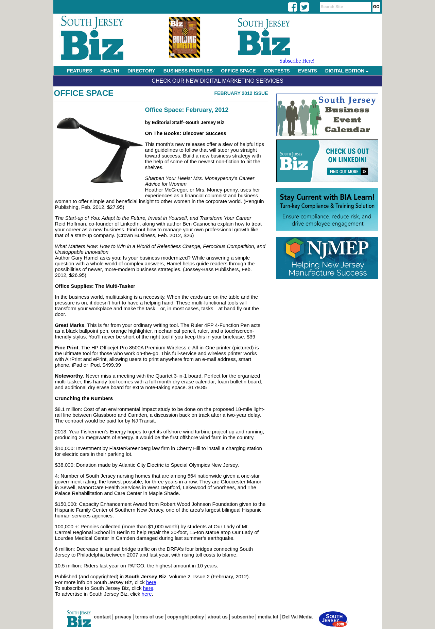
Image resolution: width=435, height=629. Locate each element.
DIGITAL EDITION (347, 70)
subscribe (242, 616)
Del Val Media (297, 616)
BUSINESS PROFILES (188, 70)
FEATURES (79, 70)
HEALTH (109, 70)
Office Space (84, 93)
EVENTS (307, 70)
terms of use (149, 616)
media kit (268, 616)
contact (102, 616)
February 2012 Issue (241, 93)
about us (218, 616)
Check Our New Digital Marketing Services (217, 81)
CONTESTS (277, 70)
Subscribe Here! (297, 61)
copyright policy (185, 616)
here (151, 582)
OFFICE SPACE (238, 70)
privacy (123, 616)
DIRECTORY (141, 70)
